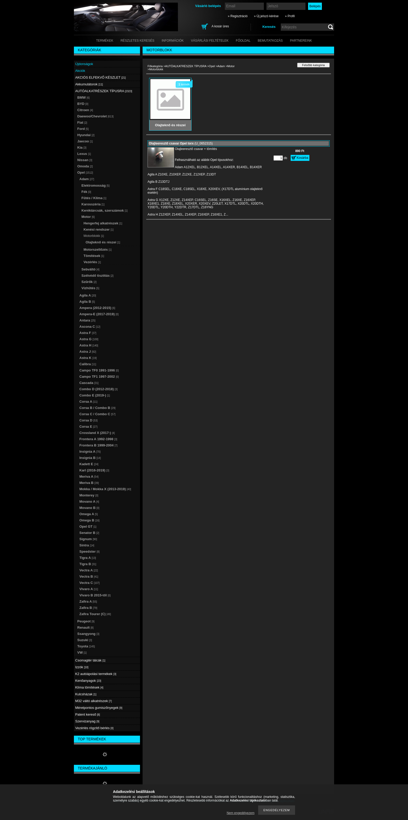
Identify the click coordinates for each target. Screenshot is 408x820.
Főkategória (155, 66)
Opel (212, 66)
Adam (221, 66)
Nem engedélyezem (240, 813)
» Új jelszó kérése (266, 16)
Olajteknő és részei (103, 242)
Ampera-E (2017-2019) (99, 314)
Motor (231, 66)
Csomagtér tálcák (90, 660)
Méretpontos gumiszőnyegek (98, 708)
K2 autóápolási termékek (95, 674)
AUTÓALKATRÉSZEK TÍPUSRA (186, 66)
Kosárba (302, 158)
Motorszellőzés (98, 249)
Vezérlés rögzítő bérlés (94, 728)
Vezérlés (92, 262)
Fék (86, 192)
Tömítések (94, 256)
